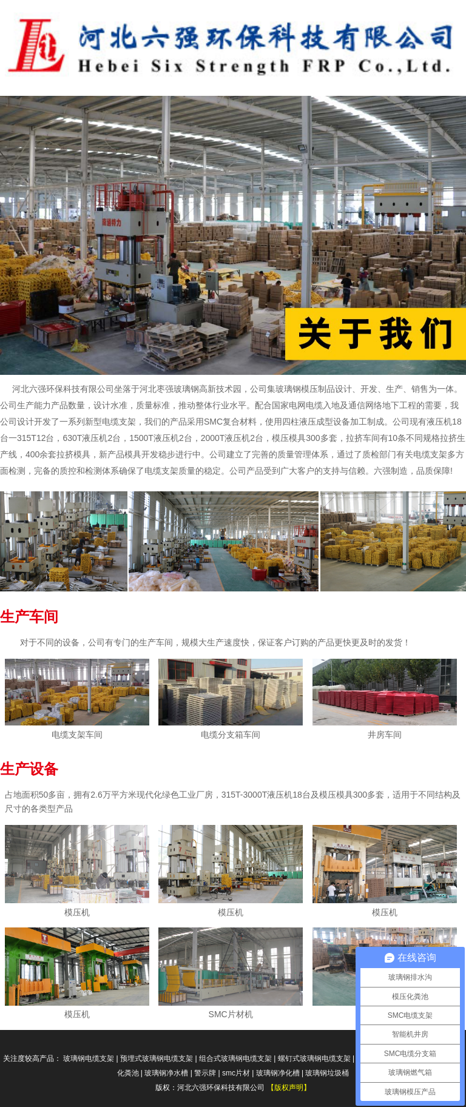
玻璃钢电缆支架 (88, 1058)
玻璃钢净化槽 (278, 1073)
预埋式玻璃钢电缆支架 (156, 1058)
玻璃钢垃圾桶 (327, 1073)
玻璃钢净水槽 (166, 1073)
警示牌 (205, 1073)
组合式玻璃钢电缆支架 (235, 1058)
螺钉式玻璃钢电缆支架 (314, 1058)
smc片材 (236, 1073)
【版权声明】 (289, 1087)
